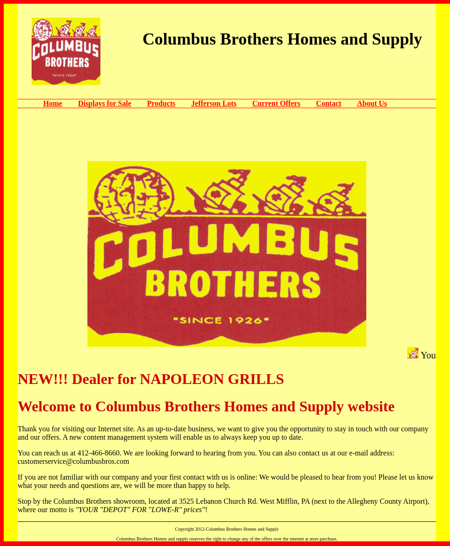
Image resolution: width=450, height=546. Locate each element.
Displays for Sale (104, 103)
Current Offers (276, 103)
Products (161, 103)
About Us (372, 103)
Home (52, 103)
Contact (328, 103)
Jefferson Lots (213, 103)
